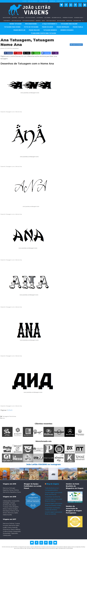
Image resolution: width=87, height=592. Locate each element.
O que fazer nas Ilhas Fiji (52, 496)
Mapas (43, 20)
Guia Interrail (39, 17)
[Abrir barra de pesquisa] (83, 20)
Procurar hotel (77, 20)
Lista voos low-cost (16, 20)
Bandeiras (38, 20)
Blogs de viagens (61, 20)
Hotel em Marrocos (33, 1)
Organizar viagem (79, 17)
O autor (24, 1)
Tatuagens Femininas (9, 416)
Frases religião (34, 30)
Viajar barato (7, 20)
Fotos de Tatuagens (31, 27)
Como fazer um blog (51, 20)
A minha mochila (61, 1)
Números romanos (67, 30)
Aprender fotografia (68, 17)
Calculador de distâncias (28, 20)
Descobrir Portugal (56, 17)
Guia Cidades (21, 17)
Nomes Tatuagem (15, 24)
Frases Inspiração (63, 27)
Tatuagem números (50, 30)
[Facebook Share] (8, 53)
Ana (3, 418)
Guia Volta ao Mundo (30, 17)
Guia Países (14, 17)
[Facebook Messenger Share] (46, 53)
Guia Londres (47, 17)
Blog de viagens (6, 17)
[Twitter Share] (27, 53)
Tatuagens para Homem (12, 27)
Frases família (78, 27)
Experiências (52, 1)
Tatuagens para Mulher (69, 24)
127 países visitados (43, 1)
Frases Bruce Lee (19, 30)
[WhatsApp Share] (36, 53)
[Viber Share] (55, 53)
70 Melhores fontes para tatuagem (43, 33)
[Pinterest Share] (18, 53)
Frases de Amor (47, 27)
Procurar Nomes (32, 23)
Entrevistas (69, 20)
